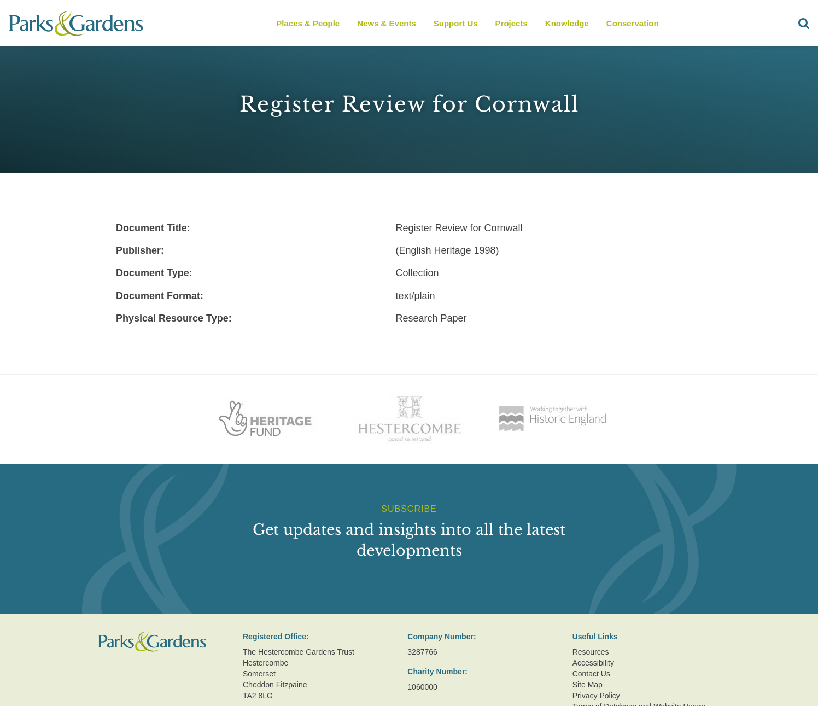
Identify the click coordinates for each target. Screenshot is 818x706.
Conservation (632, 23)
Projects (511, 23)
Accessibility (593, 662)
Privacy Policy (596, 695)
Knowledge (567, 23)
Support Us (456, 23)
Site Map (587, 684)
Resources (590, 651)
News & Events (386, 23)
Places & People (308, 23)
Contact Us (591, 673)
